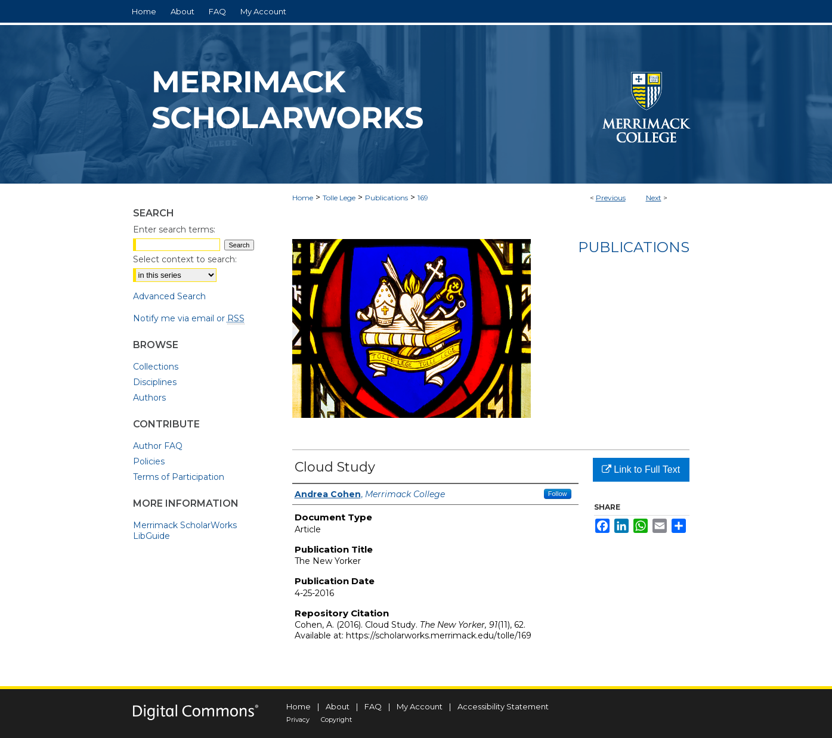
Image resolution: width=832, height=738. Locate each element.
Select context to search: (185, 259)
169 (422, 197)
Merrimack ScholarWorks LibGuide (185, 530)
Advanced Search (169, 296)
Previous (611, 197)
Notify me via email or (189, 318)
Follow (557, 493)
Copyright (336, 719)
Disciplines (155, 382)
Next (653, 197)
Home (302, 197)
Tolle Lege (339, 197)
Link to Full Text (641, 469)
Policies (149, 461)
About (337, 706)
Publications (386, 197)
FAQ (373, 706)
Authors (149, 397)
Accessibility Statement (503, 706)
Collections (155, 366)
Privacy (298, 719)
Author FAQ (158, 446)
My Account (420, 706)
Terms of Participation (178, 477)
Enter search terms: (174, 229)
